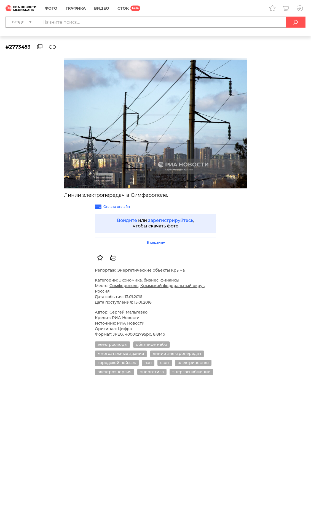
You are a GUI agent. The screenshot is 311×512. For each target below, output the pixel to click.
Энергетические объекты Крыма (151, 270)
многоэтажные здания (121, 353)
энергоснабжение (191, 371)
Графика (76, 8)
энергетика (152, 371)
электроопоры (112, 344)
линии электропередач (177, 353)
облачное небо (151, 344)
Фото (51, 8)
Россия (102, 291)
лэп (148, 362)
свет (164, 362)
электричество (193, 362)
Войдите (127, 220)
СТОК (123, 8)
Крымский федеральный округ (172, 285)
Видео (101, 8)
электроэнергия (115, 371)
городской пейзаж (117, 362)
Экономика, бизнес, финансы (149, 280)
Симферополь (123, 285)
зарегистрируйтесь (170, 220)
